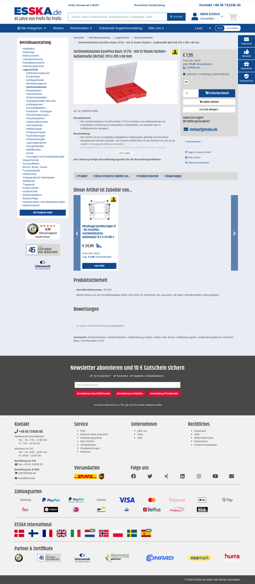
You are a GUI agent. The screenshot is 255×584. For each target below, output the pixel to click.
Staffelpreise (191, 67)
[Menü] (58, 225)
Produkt (81, 176)
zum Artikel (99, 266)
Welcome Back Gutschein (94, 434)
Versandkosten (88, 444)
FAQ (82, 430)
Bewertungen (173, 176)
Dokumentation (193, 141)
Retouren (85, 451)
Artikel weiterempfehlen (197, 162)
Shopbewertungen (90, 448)
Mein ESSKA (87, 441)
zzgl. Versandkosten (197, 64)
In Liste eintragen (209, 110)
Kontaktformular (24, 478)
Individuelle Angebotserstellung (120, 28)
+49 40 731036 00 (28, 432)
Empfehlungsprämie (91, 437)
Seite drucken (193, 157)
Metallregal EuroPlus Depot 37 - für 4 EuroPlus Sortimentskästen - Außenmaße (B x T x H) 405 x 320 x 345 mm (99, 233)
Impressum (200, 430)
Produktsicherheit (147, 176)
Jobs (139, 437)
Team (140, 434)
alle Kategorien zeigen (42, 213)
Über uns (142, 430)
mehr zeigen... (125, 153)
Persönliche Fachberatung (149, 5)
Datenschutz (201, 441)
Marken (58, 28)
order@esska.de (25, 473)
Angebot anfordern (209, 102)
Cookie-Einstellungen (205, 444)
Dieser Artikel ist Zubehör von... (111, 176)
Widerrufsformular (203, 437)
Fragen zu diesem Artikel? (198, 152)
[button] (246, 53)
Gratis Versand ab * (83, 5)
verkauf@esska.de (200, 130)
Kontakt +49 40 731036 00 (220, 5)
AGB (196, 434)
